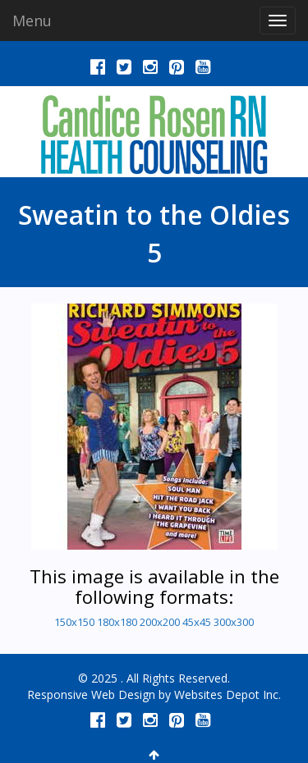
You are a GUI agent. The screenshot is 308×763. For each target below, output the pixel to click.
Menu (32, 20)
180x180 (117, 622)
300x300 (234, 622)
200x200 (160, 622)
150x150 (74, 622)
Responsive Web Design (91, 694)
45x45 (196, 622)
